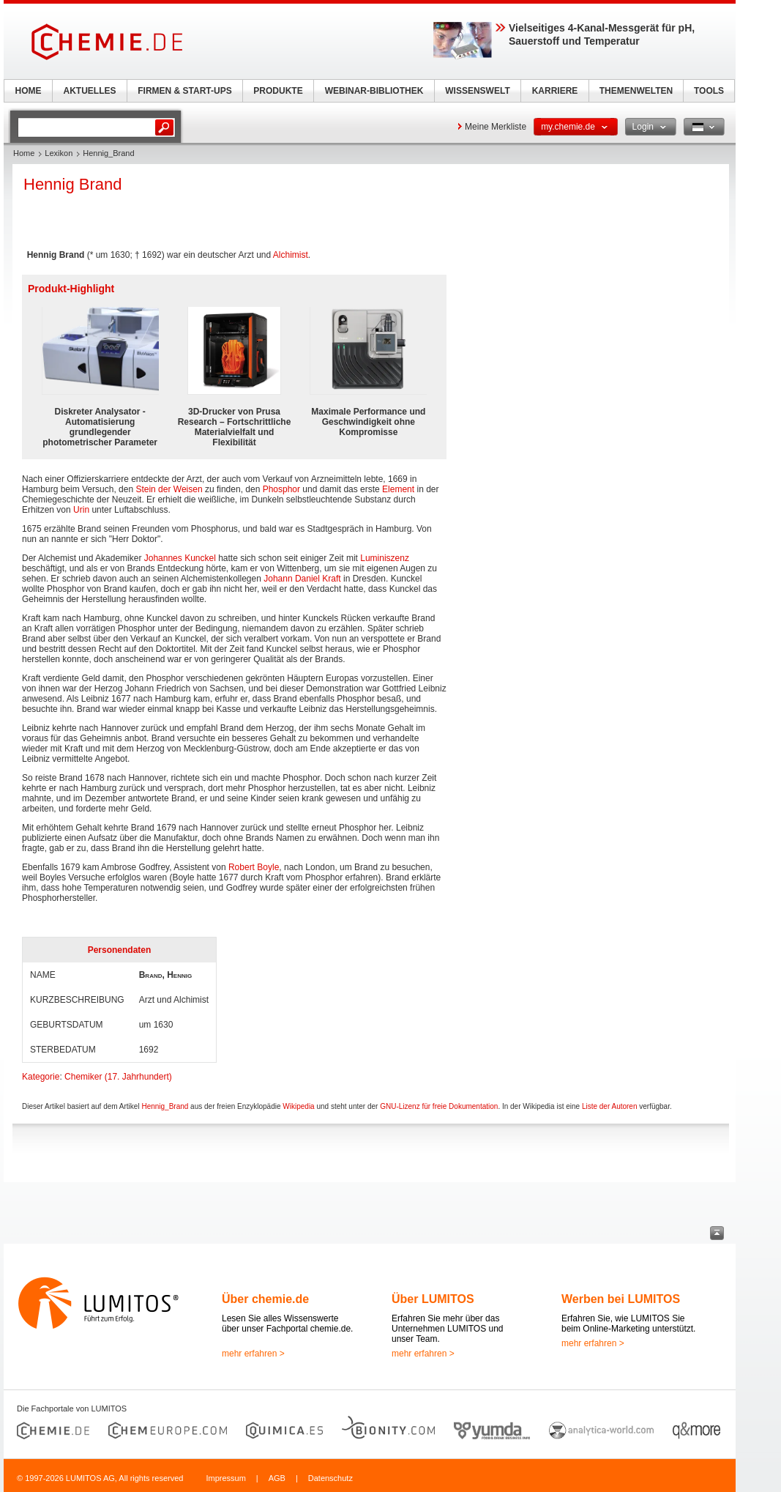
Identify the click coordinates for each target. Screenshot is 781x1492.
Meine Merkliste (495, 127)
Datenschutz (330, 1478)
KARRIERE (555, 91)
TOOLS (709, 91)
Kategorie (40, 1077)
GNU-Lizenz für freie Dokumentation (439, 1106)
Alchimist (290, 255)
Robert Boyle (253, 867)
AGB (277, 1478)
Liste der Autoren (610, 1106)
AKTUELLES (90, 91)
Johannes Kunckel (180, 558)
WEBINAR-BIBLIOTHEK (374, 91)
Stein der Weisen (168, 489)
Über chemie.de (265, 1299)
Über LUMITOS (433, 1299)
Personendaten (120, 950)
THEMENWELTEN (636, 91)
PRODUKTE (277, 91)
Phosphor (281, 489)
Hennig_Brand (164, 1106)
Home (23, 153)
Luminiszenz (384, 558)
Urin (81, 510)
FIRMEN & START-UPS (184, 91)
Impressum (225, 1478)
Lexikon (58, 153)
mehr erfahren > (253, 1353)
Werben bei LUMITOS (620, 1299)
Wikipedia (298, 1106)
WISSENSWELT (477, 91)
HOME (28, 91)
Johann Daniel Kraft (302, 579)
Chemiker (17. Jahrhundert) (118, 1077)
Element (398, 489)
